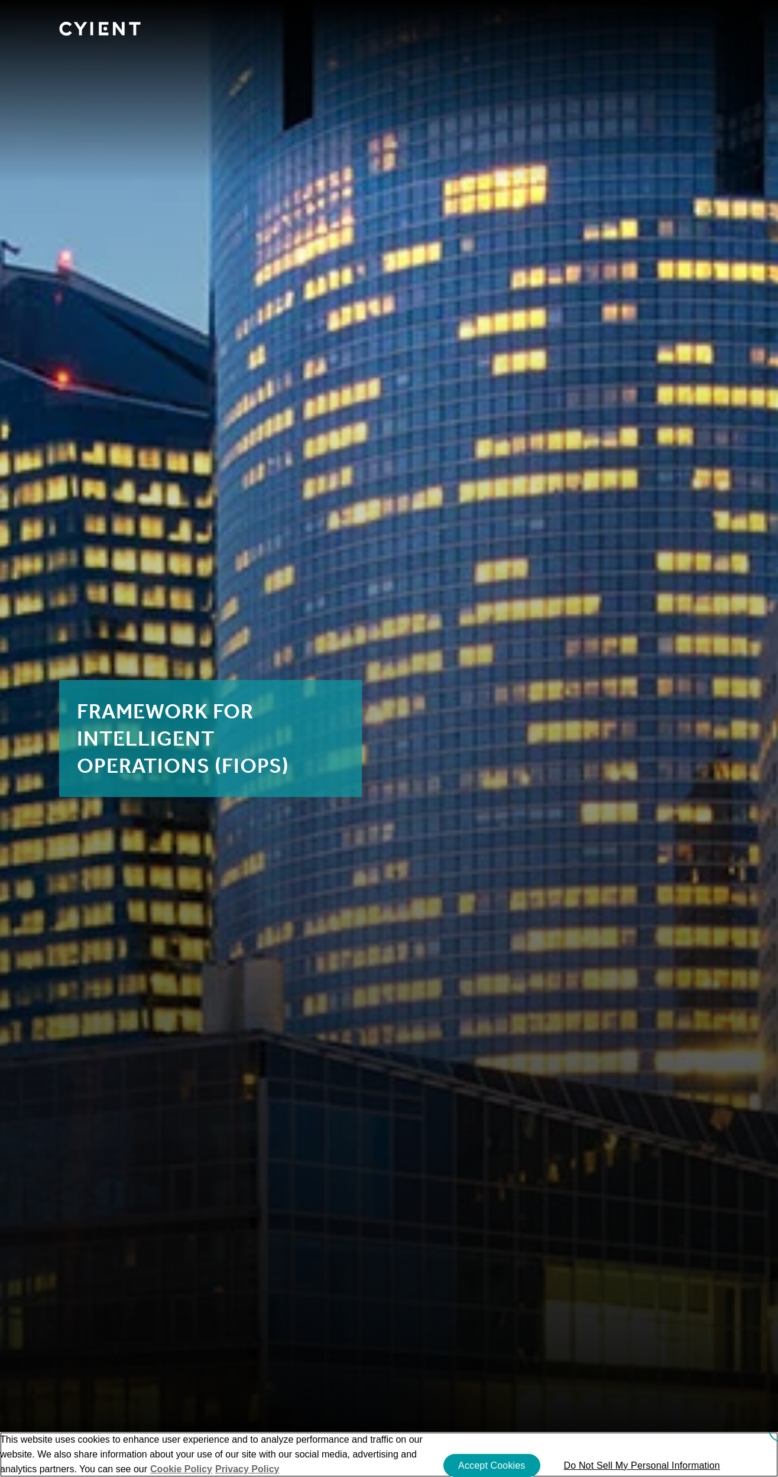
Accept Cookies (491, 1465)
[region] (389, 1454)
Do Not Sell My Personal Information (642, 1465)
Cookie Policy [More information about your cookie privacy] (181, 1469)
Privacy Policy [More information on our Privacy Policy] (247, 1469)
